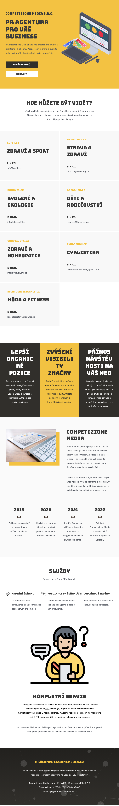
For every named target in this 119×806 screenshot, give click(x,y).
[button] (22, 64)
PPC (37, 717)
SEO (47, 708)
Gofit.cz (13, 142)
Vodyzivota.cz (18, 240)
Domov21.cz (15, 190)
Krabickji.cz (76, 139)
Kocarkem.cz (76, 190)
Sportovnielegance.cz (23, 291)
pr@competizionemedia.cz (59, 762)
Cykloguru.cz (77, 244)
